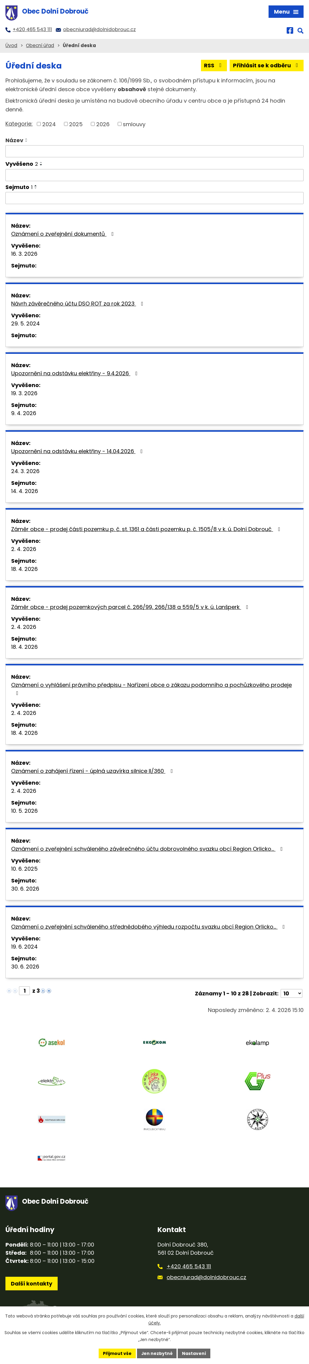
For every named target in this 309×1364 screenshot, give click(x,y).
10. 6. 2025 (24, 869)
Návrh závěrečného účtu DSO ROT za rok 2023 (78, 303)
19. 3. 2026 (24, 393)
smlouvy (134, 124)
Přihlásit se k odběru (267, 65)
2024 (49, 124)
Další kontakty (31, 1284)
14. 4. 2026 (24, 491)
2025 (76, 124)
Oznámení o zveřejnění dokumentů (63, 234)
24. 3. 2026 (25, 471)
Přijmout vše (117, 1353)
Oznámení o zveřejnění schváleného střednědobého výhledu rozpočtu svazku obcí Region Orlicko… (149, 926)
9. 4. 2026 (23, 413)
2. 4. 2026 (23, 549)
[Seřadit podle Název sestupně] (26, 141)
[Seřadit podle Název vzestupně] (26, 139)
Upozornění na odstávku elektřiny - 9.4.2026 (75, 373)
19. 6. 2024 (24, 946)
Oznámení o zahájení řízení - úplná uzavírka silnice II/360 (93, 771)
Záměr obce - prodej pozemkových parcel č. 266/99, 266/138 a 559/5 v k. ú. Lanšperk (131, 607)
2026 (103, 124)
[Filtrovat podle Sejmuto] (154, 198)
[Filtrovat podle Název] (154, 151)
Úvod (11, 45)
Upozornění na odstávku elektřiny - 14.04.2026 (78, 451)
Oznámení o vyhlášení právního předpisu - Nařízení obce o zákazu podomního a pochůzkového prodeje (151, 688)
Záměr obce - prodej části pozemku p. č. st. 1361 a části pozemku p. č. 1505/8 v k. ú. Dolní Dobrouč (147, 529)
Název (14, 140)
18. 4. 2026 (24, 569)
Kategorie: (19, 123)
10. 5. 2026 (24, 811)
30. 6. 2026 (25, 888)
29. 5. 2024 (25, 323)
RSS (214, 65)
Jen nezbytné (157, 1353)
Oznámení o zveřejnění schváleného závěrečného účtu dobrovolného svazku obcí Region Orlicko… (148, 849)
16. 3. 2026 (24, 254)
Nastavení (194, 1353)
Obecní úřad (40, 45)
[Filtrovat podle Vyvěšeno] (154, 175)
